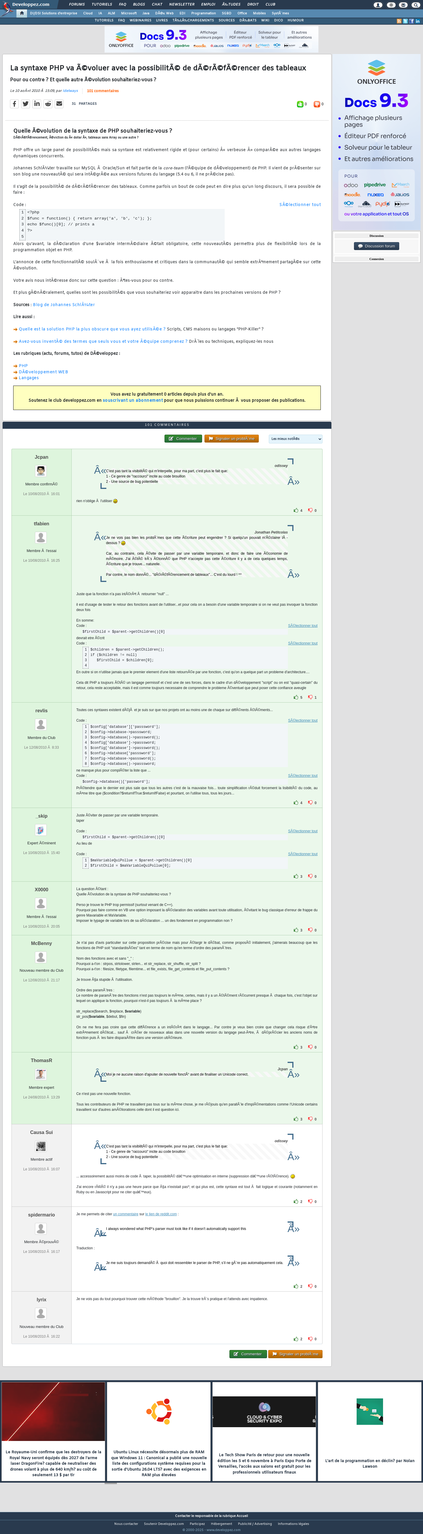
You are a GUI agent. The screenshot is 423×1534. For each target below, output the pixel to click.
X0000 (41, 900)
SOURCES (227, 20)
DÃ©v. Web (164, 13)
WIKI (265, 20)
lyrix (41, 1310)
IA (100, 13)
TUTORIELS (104, 20)
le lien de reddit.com (161, 1225)
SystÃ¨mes (280, 13)
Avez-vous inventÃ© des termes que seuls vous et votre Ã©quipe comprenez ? (103, 345)
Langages (29, 382)
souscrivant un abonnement (133, 404)
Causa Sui (41, 1143)
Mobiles (259, 13)
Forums (76, 4)
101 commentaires (103, 94)
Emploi (208, 4)
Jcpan (41, 468)
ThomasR (41, 1071)
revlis (41, 721)
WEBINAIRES (140, 20)
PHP (23, 369)
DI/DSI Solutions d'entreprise (53, 13)
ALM (111, 13)
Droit (253, 4)
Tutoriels (102, 4)
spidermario (41, 1226)
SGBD (226, 13)
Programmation (203, 13)
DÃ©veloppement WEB (43, 376)
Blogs (138, 4)
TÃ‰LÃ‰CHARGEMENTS (193, 20)
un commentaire (125, 1225)
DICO (278, 20)
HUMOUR (296, 20)
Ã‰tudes (231, 4)
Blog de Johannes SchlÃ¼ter (64, 308)
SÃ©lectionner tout (300, 209)
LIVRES (162, 20)
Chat (157, 4)
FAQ (122, 4)
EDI (182, 13)
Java (145, 13)
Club (270, 4)
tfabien (41, 534)
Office (242, 13)
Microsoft (129, 13)
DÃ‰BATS (247, 20)
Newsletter (182, 4)
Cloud (88, 13)
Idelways (70, 94)
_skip (42, 827)
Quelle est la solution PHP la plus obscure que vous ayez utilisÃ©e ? (93, 333)
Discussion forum (376, 246)
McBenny (41, 954)
